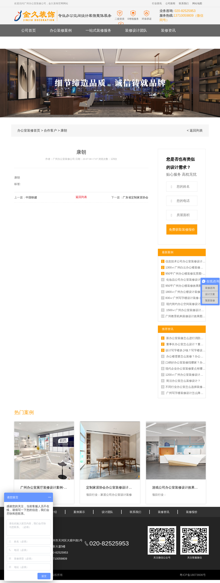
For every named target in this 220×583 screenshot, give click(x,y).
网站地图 (197, 3)
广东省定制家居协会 (135, 197)
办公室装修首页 (28, 130)
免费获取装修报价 (182, 229)
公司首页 (28, 30)
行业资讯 (157, 3)
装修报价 (191, 512)
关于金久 (28, 43)
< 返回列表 (195, 130)
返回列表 (81, 197)
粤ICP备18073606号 (193, 575)
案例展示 (79, 512)
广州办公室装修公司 (64, 159)
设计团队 (107, 512)
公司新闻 (170, 3)
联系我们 (184, 3)
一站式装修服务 (98, 30)
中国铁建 (31, 197)
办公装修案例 (61, 30)
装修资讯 (168, 30)
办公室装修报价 (62, 43)
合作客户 (50, 130)
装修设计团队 (136, 30)
